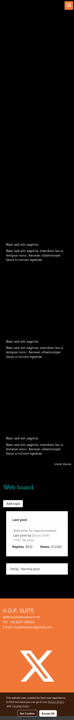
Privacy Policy (56, 701)
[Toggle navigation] (69, 5)
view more (62, 464)
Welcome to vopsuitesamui (34, 530)
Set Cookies (27, 713)
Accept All (48, 713)
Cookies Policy (20, 706)
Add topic (13, 504)
